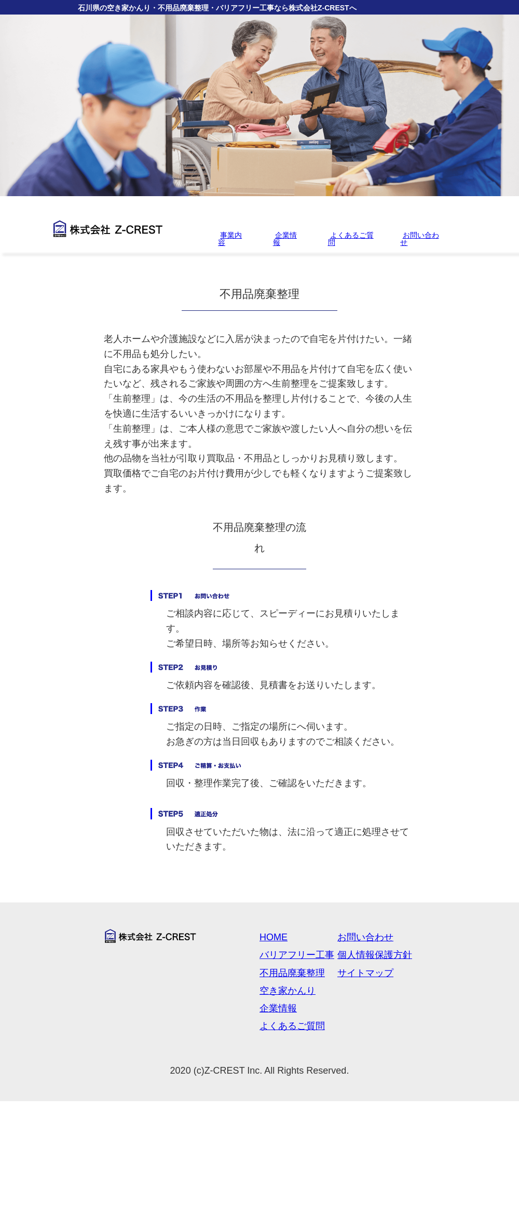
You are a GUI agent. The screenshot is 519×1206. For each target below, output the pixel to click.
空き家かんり (288, 990)
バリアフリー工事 (297, 955)
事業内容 (230, 238)
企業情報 (285, 238)
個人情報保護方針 (374, 955)
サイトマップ (365, 973)
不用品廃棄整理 (292, 973)
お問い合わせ (419, 238)
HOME (274, 937)
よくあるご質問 (351, 238)
